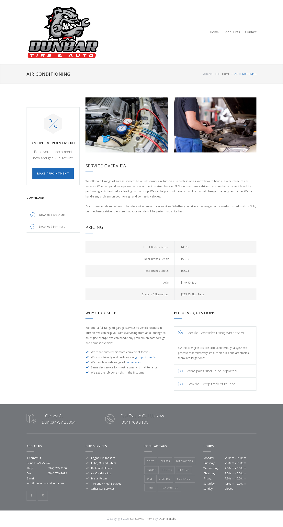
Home (214, 32)
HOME (226, 74)
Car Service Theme (142, 519)
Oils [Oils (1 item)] (150, 478)
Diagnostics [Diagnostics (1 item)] (184, 461)
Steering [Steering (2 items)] (165, 478)
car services (133, 362)
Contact (250, 32)
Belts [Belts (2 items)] (150, 461)
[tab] (215, 333)
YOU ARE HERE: (211, 74)
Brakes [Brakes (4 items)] (165, 461)
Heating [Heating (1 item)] (183, 469)
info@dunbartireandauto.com (45, 483)
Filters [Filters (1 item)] (167, 469)
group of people (145, 357)
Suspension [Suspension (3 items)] (184, 478)
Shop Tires (232, 32)
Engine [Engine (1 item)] (151, 469)
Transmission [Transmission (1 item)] (169, 487)
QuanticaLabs (167, 519)
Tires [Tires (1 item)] (150, 487)
